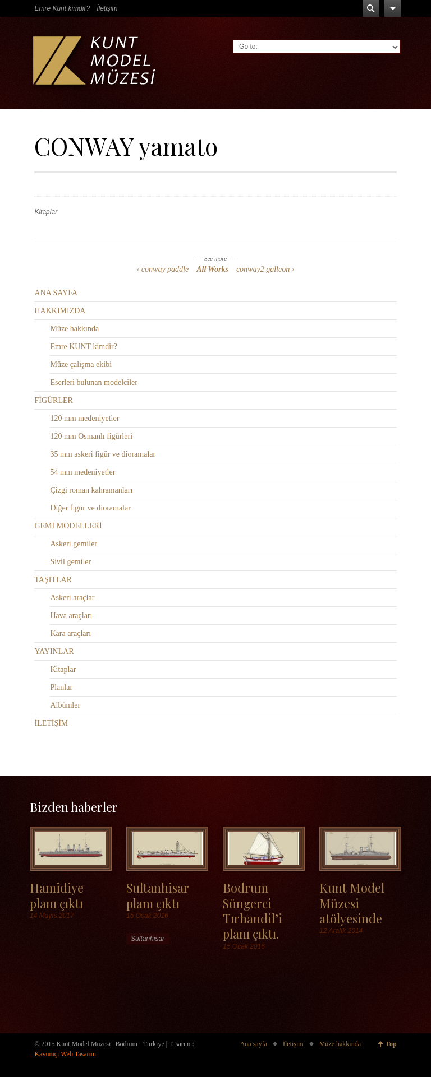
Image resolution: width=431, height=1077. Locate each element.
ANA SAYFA (55, 293)
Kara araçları (70, 633)
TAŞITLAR (53, 579)
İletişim (107, 8)
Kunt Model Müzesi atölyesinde (351, 902)
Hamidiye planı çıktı (57, 895)
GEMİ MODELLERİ (68, 526)
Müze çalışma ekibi (81, 364)
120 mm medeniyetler (84, 418)
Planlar (61, 687)
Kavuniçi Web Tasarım (65, 1054)
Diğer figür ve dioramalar (90, 508)
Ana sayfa (253, 1044)
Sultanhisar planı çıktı (157, 895)
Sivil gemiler (70, 562)
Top (391, 1044)
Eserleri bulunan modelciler (93, 382)
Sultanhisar (147, 939)
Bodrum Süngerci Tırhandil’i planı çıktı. (252, 910)
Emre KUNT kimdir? (83, 346)
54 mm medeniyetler (82, 472)
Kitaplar (45, 212)
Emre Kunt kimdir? (62, 8)
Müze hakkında (74, 328)
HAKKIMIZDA (59, 311)
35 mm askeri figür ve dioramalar (102, 454)
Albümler (65, 705)
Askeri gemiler (73, 544)
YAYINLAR (54, 651)
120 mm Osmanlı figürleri (91, 436)
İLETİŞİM (51, 723)
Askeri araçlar (72, 597)
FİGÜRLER (53, 400)
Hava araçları (71, 615)
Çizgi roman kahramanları (91, 490)
